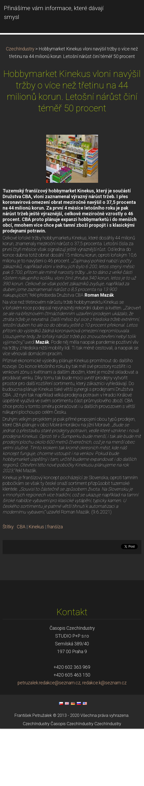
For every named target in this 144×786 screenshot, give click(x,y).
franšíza (55, 584)
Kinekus (36, 584)
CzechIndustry (20, 106)
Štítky (8, 584)
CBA (21, 584)
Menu (130, 12)
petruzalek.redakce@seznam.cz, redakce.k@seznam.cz (72, 740)
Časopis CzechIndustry (72, 781)
